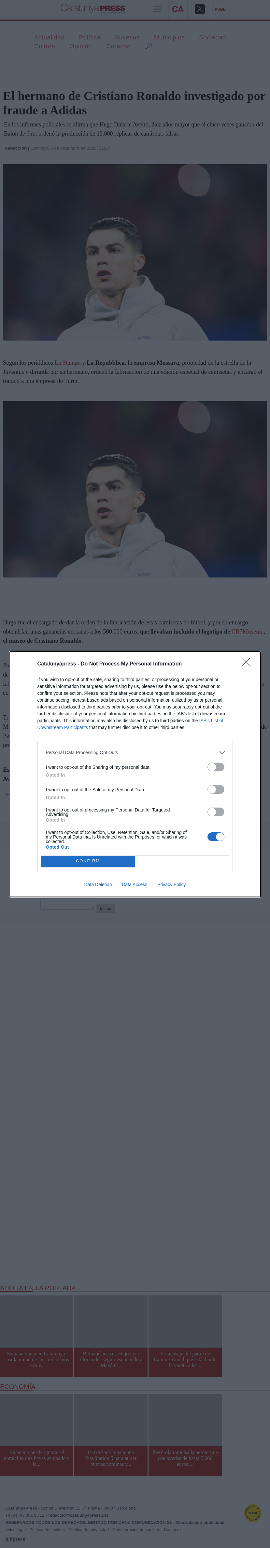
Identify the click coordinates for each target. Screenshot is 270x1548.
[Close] (248, 664)
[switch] (215, 767)
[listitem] (135, 752)
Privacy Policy (171, 884)
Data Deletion (98, 884)
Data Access (134, 884)
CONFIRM (88, 861)
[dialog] (135, 774)
